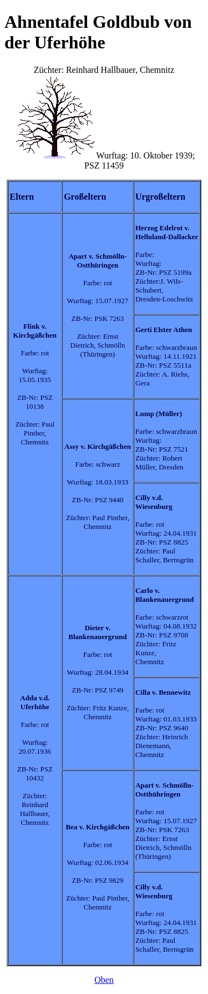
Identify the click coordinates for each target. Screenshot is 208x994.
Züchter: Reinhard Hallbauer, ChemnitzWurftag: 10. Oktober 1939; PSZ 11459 (104, 515)
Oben (104, 980)
